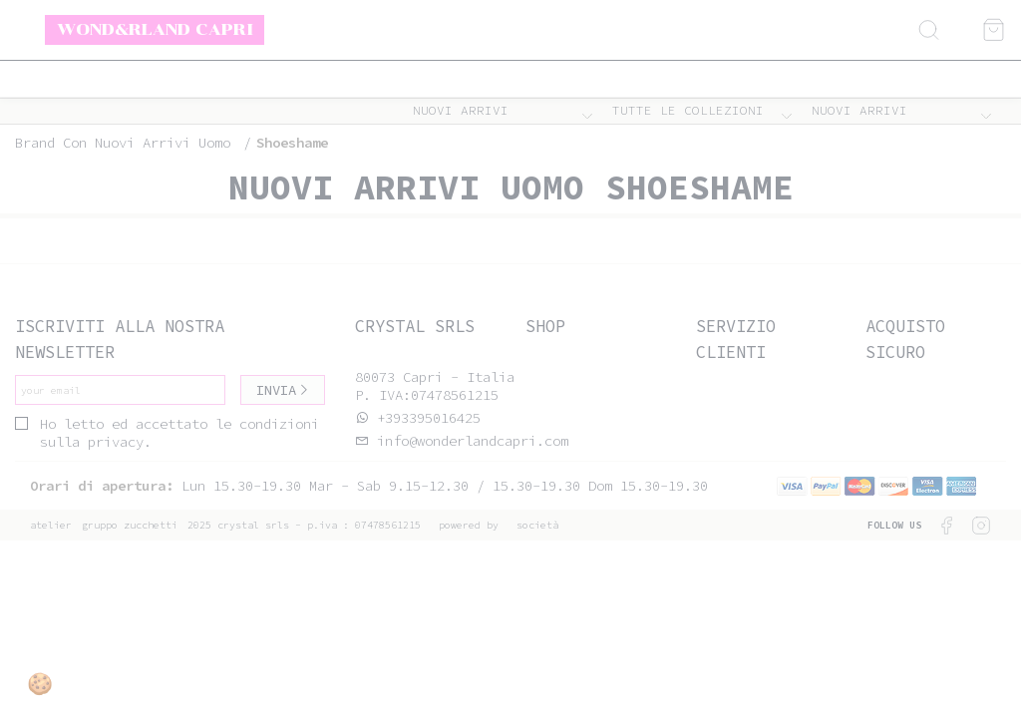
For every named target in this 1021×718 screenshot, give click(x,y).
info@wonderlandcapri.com (468, 441)
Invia (283, 390)
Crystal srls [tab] (415, 326)
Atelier (51, 525)
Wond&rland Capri (155, 29)
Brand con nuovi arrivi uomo (122, 143)
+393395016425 (429, 418)
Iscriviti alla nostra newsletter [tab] (119, 338)
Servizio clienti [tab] (736, 338)
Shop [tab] (545, 326)
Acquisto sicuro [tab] (905, 338)
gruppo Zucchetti (129, 525)
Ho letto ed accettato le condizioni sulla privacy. (167, 433)
